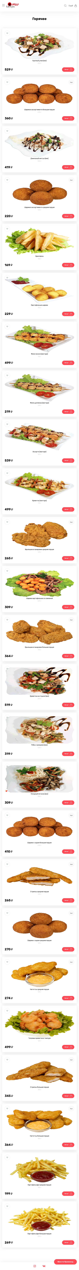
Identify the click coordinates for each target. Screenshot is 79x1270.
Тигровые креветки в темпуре (39, 1038)
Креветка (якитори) (39, 501)
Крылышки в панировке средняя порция (39, 549)
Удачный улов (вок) (39, 61)
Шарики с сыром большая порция (39, 843)
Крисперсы (39, 256)
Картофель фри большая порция (39, 1234)
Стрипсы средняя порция (39, 892)
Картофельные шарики (39, 305)
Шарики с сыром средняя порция (39, 940)
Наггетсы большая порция (39, 1136)
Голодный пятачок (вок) (39, 794)
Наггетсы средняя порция (39, 989)
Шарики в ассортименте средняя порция (39, 207)
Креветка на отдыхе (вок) (39, 696)
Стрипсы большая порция (39, 1087)
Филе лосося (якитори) (39, 354)
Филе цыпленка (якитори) (39, 403)
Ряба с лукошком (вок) (39, 745)
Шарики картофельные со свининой (39, 598)
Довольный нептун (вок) (39, 158)
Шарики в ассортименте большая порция (39, 110)
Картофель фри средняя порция (39, 1185)
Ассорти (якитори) (39, 452)
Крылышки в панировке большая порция (39, 647)
